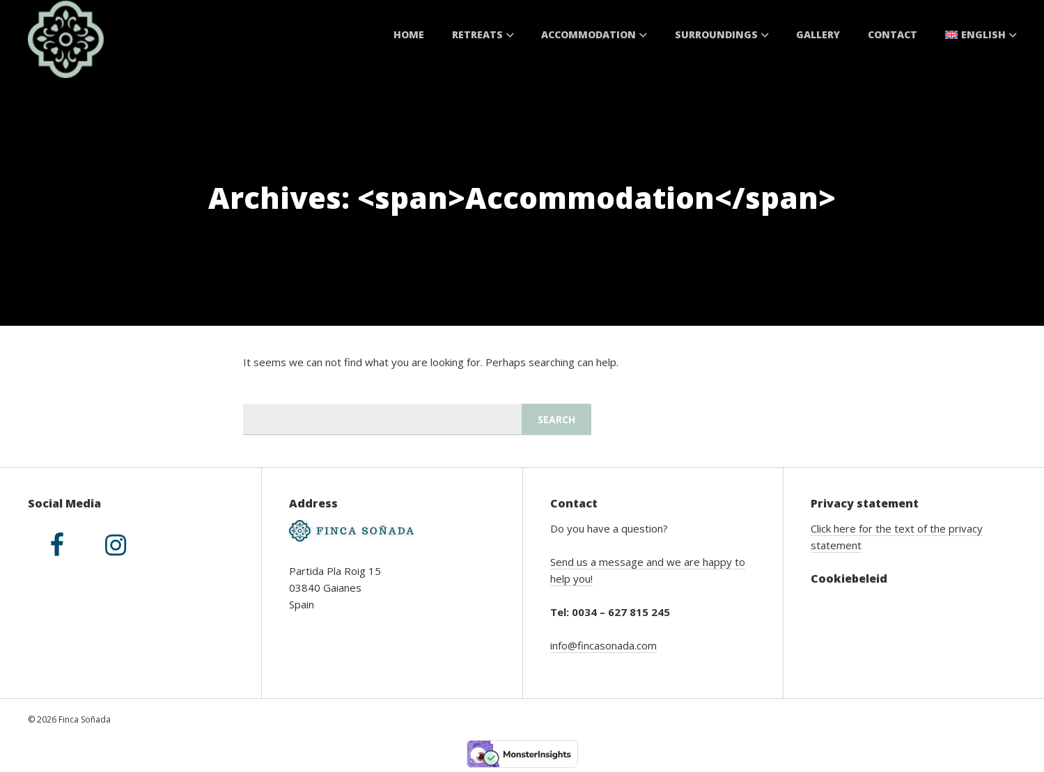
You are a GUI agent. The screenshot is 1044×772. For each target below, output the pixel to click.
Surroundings (722, 34)
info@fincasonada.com (603, 645)
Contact (892, 34)
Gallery (818, 34)
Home (409, 34)
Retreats (483, 34)
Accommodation (594, 34)
